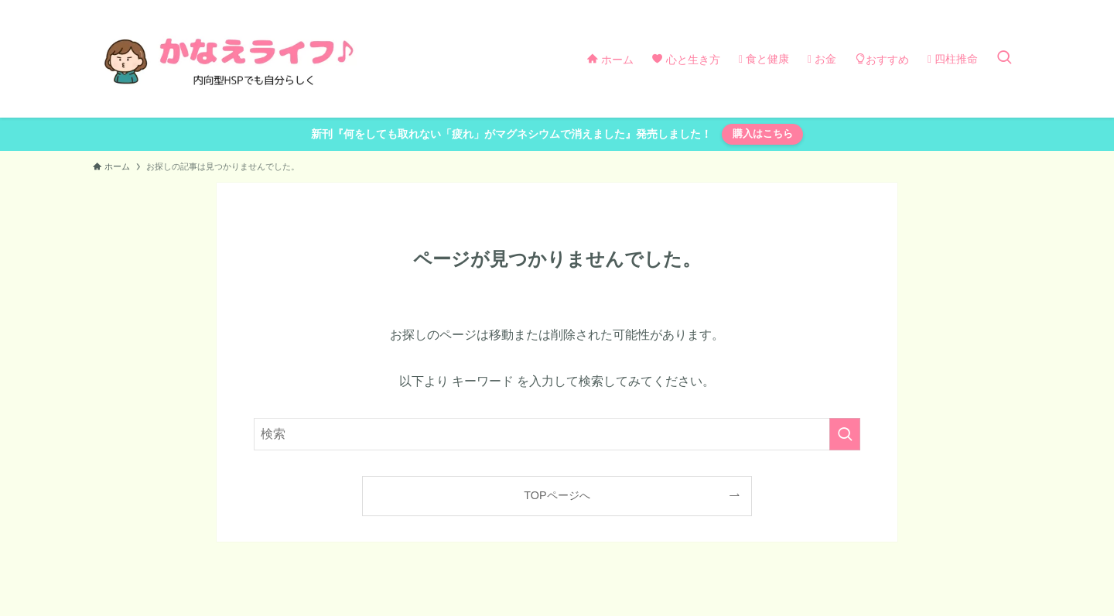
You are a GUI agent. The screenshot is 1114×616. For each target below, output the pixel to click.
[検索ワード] (557, 434)
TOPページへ (556, 495)
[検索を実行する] (844, 434)
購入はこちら (763, 133)
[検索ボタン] (1004, 59)
